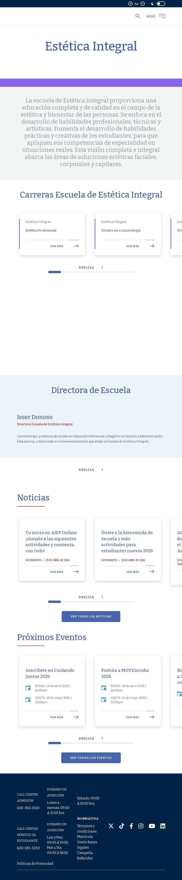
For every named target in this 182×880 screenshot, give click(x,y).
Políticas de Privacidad (35, 864)
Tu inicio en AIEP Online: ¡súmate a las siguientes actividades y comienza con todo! (51, 556)
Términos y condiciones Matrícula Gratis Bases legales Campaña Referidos (87, 842)
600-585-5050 (28, 848)
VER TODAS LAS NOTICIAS (91, 631)
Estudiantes (33, 574)
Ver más (64, 260)
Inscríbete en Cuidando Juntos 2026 (50, 687)
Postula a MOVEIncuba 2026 (125, 687)
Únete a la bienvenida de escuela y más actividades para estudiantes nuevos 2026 (127, 556)
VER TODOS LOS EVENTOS (91, 772)
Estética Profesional (41, 245)
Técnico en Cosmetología (120, 245)
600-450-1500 (28, 808)
